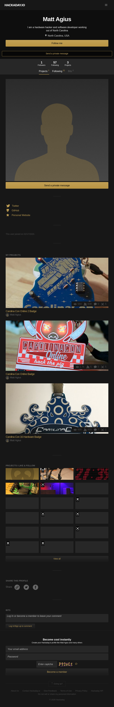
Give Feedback (50, 691)
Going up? (57, 683)
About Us (15, 691)
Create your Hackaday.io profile (44, 643)
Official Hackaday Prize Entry (77, 499)
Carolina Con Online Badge (20, 374)
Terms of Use (66, 691)
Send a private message (57, 53)
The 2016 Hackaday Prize (77, 514)
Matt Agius (13, 314)
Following (58, 70)
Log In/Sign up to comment (20, 626)
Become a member (57, 672)
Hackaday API (97, 691)
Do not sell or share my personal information (57, 694)
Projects (44, 70)
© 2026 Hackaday (57, 700)
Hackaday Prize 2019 (42, 470)
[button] (106, 5)
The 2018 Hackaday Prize (42, 514)
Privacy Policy (81, 691)
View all (57, 559)
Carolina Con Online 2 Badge (21, 311)
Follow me (57, 43)
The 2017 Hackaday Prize (42, 485)
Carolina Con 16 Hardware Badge (23, 436)
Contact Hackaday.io (31, 691)
